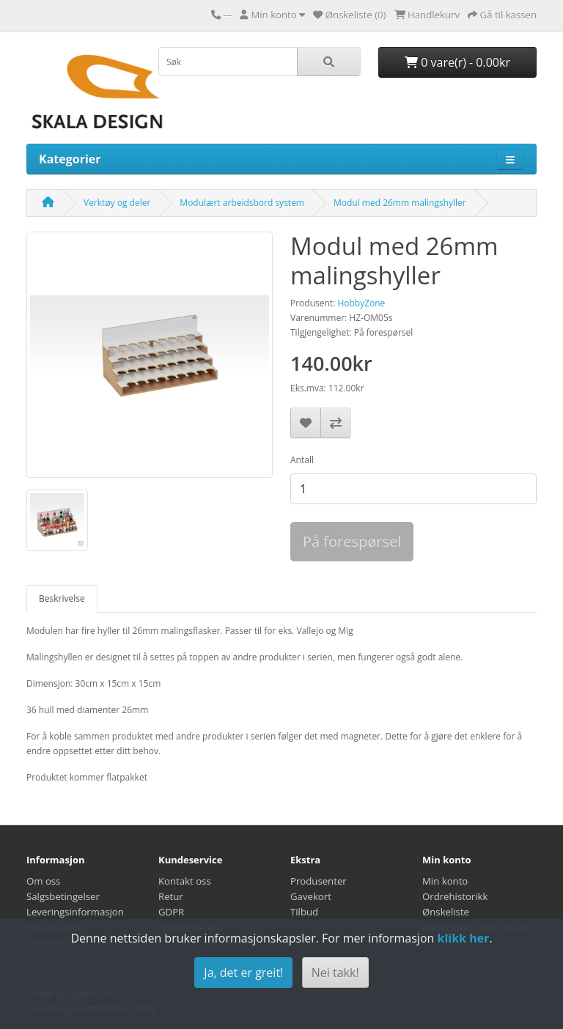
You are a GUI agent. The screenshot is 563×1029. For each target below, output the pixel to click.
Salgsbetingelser (63, 896)
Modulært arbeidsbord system (242, 202)
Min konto (445, 881)
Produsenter (318, 881)
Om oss (43, 881)
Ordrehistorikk (454, 896)
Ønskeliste (445, 911)
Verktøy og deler (117, 202)
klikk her (463, 938)
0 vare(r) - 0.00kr (457, 62)
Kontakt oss (184, 881)
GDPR (171, 911)
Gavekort (310, 896)
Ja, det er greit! (243, 973)
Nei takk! (335, 973)
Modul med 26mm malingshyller (400, 202)
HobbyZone (361, 303)
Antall (302, 460)
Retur (170, 896)
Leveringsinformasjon (75, 911)
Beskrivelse (62, 598)
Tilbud (304, 911)
